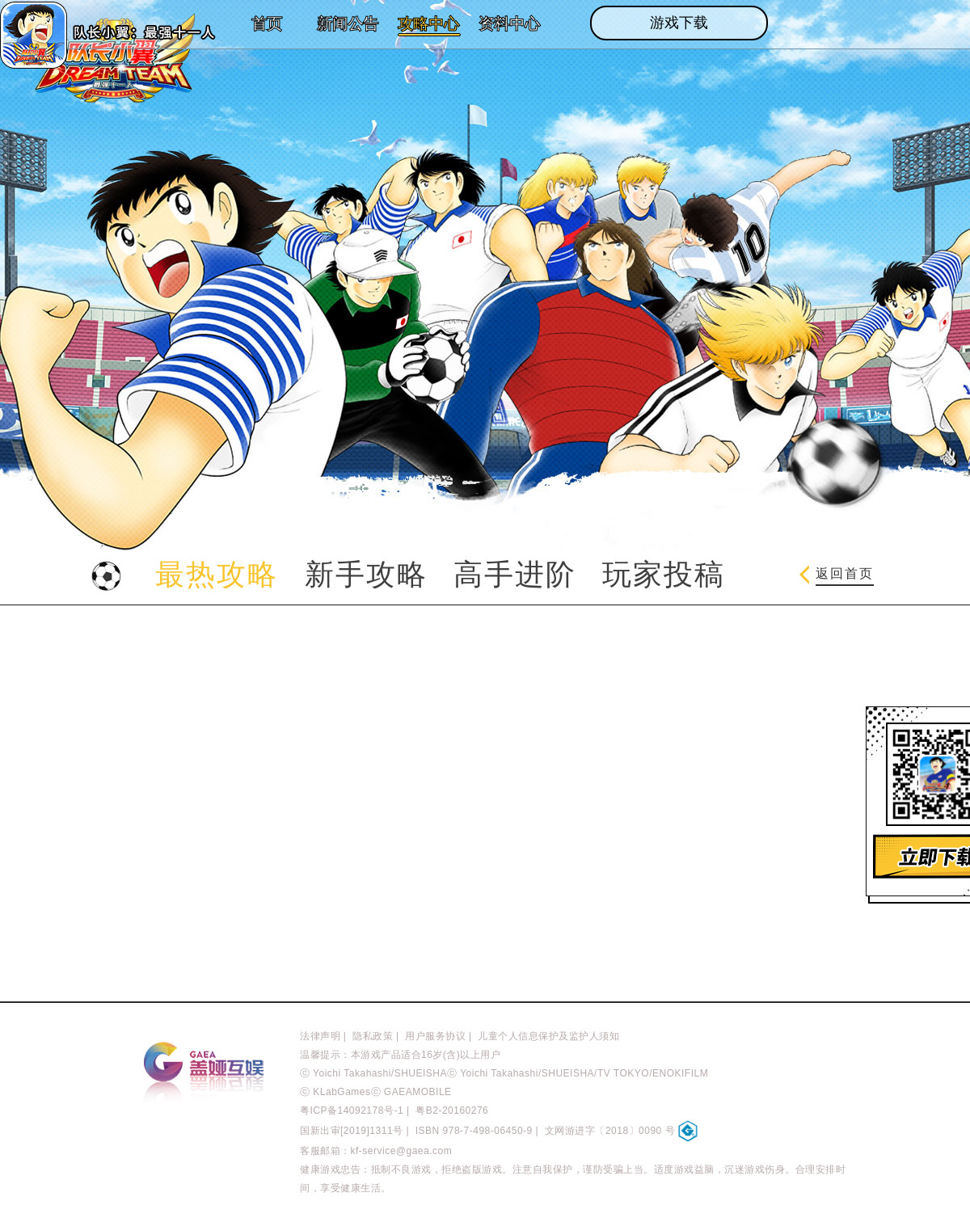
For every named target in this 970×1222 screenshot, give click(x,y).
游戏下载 (679, 23)
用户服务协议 (435, 1036)
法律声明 (320, 1036)
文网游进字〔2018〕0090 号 (621, 1130)
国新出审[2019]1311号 (351, 1130)
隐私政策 (372, 1036)
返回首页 (836, 574)
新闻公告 (347, 23)
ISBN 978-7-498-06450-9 (474, 1130)
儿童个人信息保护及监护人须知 (548, 1036)
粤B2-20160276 (451, 1110)
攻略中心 (428, 23)
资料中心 (509, 23)
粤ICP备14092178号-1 (351, 1110)
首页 (266, 23)
